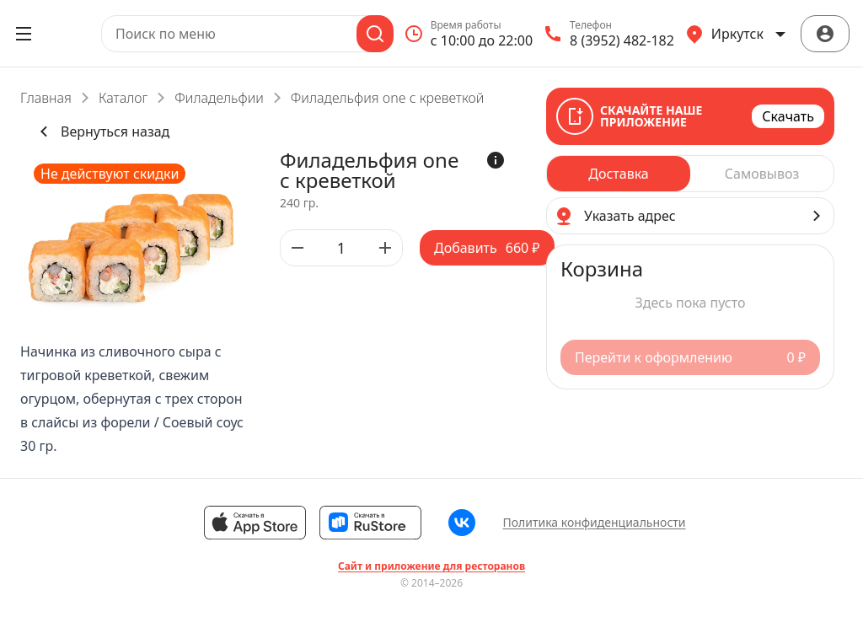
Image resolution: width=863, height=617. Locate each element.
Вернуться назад (101, 131)
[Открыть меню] (23, 33)
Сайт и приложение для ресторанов (431, 566)
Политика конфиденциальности (593, 522)
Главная (46, 98)
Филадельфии (219, 98)
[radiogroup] (690, 173)
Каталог (123, 98)
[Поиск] (375, 33)
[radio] (618, 173)
